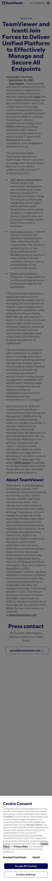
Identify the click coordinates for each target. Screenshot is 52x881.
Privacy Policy (21, 846)
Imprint (36, 857)
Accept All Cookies (26, 866)
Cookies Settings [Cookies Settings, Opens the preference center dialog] (26, 874)
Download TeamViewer (14, 857)
